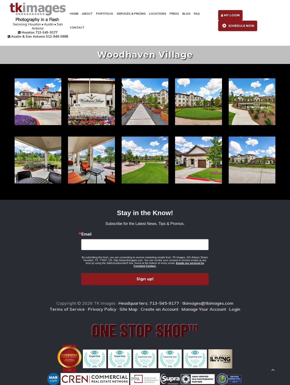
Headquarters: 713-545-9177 (149, 303)
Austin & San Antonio (38, 36)
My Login (230, 15)
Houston (37, 32)
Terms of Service (67, 309)
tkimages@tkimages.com (207, 303)
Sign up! (145, 279)
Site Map (128, 309)
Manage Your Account (204, 309)
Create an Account (159, 309)
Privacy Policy (102, 309)
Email (86, 234)
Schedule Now (237, 25)
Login (234, 309)
